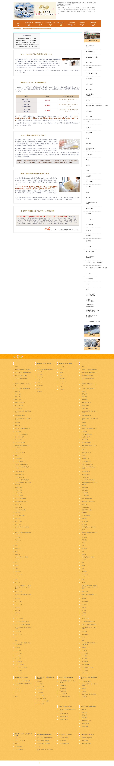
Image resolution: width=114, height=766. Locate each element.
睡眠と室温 (18, 399)
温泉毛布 (17, 647)
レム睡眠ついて (19, 458)
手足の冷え (89, 116)
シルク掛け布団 (19, 495)
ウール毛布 (18, 658)
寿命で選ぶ (89, 78)
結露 (87, 289)
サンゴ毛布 (18, 650)
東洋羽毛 (88, 235)
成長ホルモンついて (20, 452)
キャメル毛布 (18, 670)
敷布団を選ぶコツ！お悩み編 (91, 94)
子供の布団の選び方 (20, 415)
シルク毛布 (18, 656)
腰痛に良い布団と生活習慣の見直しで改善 (97, 105)
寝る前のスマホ (19, 405)
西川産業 (88, 213)
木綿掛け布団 (18, 487)
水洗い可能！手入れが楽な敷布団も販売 (27, 44)
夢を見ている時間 (19, 437)
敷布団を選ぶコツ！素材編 (91, 148)
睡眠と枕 (17, 391)
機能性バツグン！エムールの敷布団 (26, 40)
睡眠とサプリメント (20, 402)
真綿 (87, 192)
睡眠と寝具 (18, 396)
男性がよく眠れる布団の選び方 (22, 428)
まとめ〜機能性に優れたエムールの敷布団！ (26, 46)
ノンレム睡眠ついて (20, 461)
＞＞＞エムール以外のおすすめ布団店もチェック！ (65, 229)
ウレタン (88, 197)
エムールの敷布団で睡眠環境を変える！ (25, 38)
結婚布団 (17, 422)
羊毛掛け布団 (18, 493)
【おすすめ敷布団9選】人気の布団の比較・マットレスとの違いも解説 (23, 587)
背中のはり (89, 111)
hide (29, 35)
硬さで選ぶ (89, 89)
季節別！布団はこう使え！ (91, 300)
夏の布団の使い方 (19, 471)
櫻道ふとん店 (89, 208)
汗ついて (17, 455)
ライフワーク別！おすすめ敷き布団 (91, 294)
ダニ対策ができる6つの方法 (22, 621)
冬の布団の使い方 (19, 477)
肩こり (88, 100)
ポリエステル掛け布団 (20, 498)
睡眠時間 (88, 143)
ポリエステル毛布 (19, 664)
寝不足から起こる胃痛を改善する (23, 372)
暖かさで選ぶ (89, 84)
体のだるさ (89, 132)
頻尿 (87, 138)
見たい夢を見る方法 (20, 442)
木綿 (87, 170)
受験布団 (17, 425)
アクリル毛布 (18, 653)
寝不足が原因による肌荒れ (21, 378)
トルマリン (89, 154)
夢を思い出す (18, 439)
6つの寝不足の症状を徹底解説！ (91, 316)
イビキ (88, 122)
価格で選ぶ (89, 68)
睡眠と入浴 (18, 394)
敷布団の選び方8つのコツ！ (22, 501)
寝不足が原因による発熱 (21, 375)
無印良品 (88, 241)
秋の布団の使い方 (19, 474)
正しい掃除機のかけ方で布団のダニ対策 (96, 268)
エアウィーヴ (89, 224)
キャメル (88, 187)
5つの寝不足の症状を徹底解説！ (23, 369)
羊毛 (87, 159)
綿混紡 (88, 165)
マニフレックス (90, 251)
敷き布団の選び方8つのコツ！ (91, 46)
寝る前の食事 (18, 408)
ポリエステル (89, 181)
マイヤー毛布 (18, 661)
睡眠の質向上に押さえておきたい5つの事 (92, 310)
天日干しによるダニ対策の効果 (94, 262)
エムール (88, 230)
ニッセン (88, 246)
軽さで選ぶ (89, 62)
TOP (16, 356)
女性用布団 (18, 431)
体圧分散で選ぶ (90, 51)
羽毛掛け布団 (18, 490)
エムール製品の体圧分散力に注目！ (26, 42)
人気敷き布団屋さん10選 (91, 203)
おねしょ (88, 127)
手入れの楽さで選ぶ (91, 73)
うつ (16, 381)
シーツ (88, 284)
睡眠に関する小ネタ (86, 743)
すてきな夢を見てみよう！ (93, 321)
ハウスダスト (89, 278)
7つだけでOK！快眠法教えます (90, 305)
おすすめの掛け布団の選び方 (22, 480)
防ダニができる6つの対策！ (90, 257)
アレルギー (89, 273)
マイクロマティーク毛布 (21, 667)
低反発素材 (89, 176)
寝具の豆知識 (85, 740)
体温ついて (18, 450)
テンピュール (89, 219)
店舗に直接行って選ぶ (92, 57)
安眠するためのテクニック (88, 737)
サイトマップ (18, 673)
